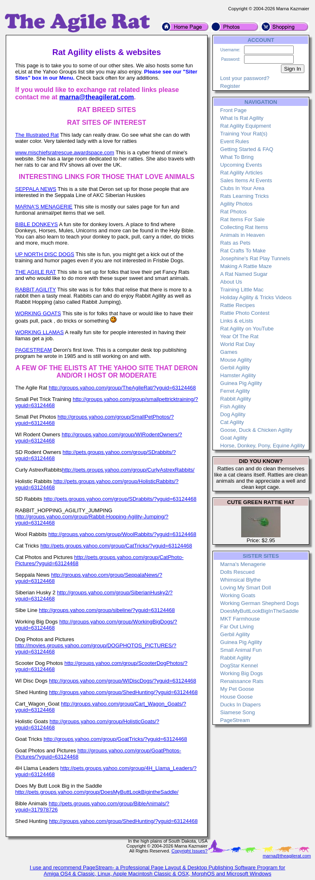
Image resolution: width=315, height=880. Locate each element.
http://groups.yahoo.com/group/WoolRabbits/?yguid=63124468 (122, 534)
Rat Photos (233, 212)
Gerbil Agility (235, 367)
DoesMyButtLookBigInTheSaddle (259, 611)
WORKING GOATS (38, 313)
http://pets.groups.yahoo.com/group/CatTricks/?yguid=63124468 (116, 546)
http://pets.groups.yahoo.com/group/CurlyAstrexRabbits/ (128, 470)
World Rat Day (237, 344)
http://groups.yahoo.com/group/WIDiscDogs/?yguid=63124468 (122, 681)
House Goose (236, 697)
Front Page (233, 110)
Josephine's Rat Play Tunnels (255, 258)
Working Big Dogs (241, 673)
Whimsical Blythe (240, 580)
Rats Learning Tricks (244, 196)
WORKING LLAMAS (39, 332)
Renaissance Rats (242, 681)
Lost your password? (244, 78)
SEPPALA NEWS (35, 189)
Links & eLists (236, 321)
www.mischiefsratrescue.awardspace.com (64, 152)
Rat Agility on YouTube (247, 328)
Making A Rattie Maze (246, 266)
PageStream (235, 720)
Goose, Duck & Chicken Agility (256, 430)
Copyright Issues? (189, 850)
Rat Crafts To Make (243, 251)
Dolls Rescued (237, 572)
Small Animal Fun (241, 650)
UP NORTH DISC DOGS (44, 254)
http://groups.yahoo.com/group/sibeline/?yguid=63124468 (107, 610)
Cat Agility (232, 422)
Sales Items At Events (246, 180)
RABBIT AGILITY (35, 289)
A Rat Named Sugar (244, 274)
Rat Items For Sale (242, 219)
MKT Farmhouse (240, 619)
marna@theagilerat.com (96, 97)
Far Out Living (237, 626)
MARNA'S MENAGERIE (44, 207)
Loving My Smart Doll (245, 587)
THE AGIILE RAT (35, 272)
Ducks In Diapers (240, 704)
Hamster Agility (238, 375)
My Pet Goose (237, 689)
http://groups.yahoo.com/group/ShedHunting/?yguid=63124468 (123, 692)
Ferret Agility (235, 391)
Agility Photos (236, 204)
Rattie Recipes (237, 305)
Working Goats (238, 595)
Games (228, 352)
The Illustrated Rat (37, 135)
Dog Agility (232, 414)
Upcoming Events (241, 165)
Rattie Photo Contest (244, 313)
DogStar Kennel (239, 665)
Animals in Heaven (242, 235)
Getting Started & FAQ (246, 149)
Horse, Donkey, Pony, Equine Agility (262, 445)
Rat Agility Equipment (245, 126)
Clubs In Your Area (242, 188)
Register (230, 86)
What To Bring (236, 157)
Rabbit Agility (235, 399)
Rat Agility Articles (241, 173)
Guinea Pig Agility (241, 383)
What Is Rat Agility (241, 118)
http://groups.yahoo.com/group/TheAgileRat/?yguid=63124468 (122, 388)
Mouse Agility (236, 360)
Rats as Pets (235, 243)
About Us (231, 282)
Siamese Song (237, 712)
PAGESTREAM (33, 350)
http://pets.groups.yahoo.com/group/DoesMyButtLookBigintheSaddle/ (96, 792)
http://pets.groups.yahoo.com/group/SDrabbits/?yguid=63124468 (119, 499)
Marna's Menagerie (243, 564)
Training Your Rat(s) (243, 134)
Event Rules (234, 141)
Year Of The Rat (239, 336)
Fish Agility (233, 406)
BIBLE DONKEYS (36, 224)
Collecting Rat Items (244, 227)
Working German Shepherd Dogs (259, 603)
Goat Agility (233, 438)
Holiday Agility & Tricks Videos (256, 297)
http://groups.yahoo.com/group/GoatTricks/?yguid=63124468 (115, 739)
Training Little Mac (242, 289)
